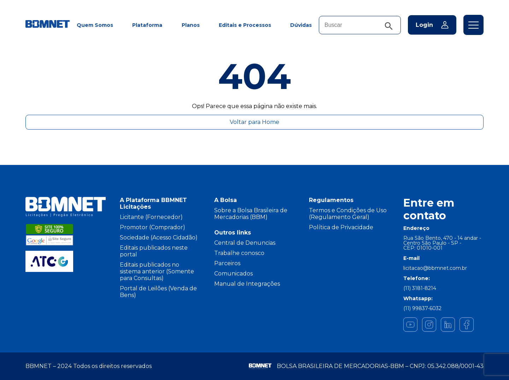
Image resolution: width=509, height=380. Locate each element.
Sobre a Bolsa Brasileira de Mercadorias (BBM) (250, 213)
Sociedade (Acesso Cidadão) (159, 237)
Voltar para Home (254, 122)
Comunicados (233, 273)
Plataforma (147, 25)
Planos (191, 25)
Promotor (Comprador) (152, 227)
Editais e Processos (245, 25)
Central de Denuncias (244, 242)
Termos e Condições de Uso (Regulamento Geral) (348, 213)
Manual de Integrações (247, 283)
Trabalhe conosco (239, 253)
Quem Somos (95, 25)
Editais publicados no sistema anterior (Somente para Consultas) (157, 271)
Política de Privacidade (341, 227)
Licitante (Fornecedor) (151, 217)
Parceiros (227, 263)
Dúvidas (301, 25)
